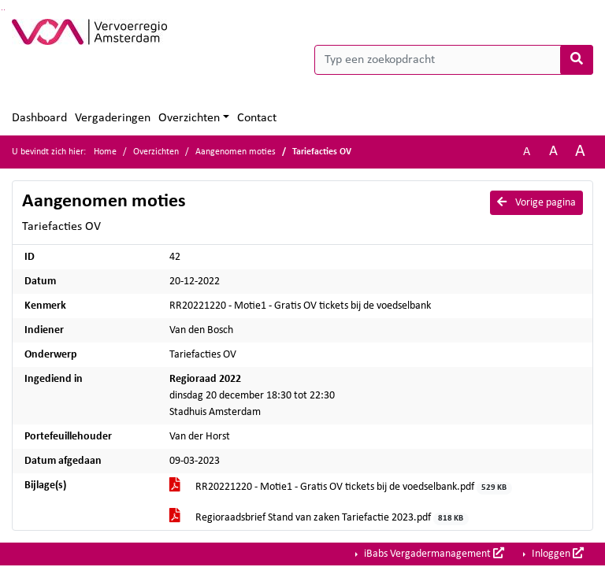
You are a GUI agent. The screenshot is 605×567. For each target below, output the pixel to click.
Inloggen (556, 553)
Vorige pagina (536, 202)
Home (105, 152)
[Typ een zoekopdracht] (453, 60)
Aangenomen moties (235, 152)
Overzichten (189, 118)
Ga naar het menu (4, 9)
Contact (257, 118)
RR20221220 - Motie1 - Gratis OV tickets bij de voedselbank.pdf (340, 488)
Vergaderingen (112, 118)
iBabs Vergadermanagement (433, 553)
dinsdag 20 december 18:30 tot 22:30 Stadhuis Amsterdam (252, 395)
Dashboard (39, 118)
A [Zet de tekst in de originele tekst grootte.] (526, 152)
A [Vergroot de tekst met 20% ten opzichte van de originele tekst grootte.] (553, 151)
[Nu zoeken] (576, 60)
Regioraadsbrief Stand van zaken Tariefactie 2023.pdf (319, 518)
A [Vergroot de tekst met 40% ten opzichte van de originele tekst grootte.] (580, 152)
